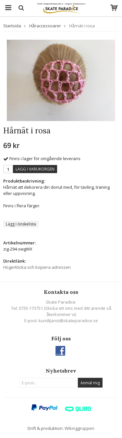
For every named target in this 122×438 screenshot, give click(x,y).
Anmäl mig (90, 383)
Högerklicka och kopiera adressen (37, 267)
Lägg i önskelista (21, 224)
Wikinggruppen (79, 428)
